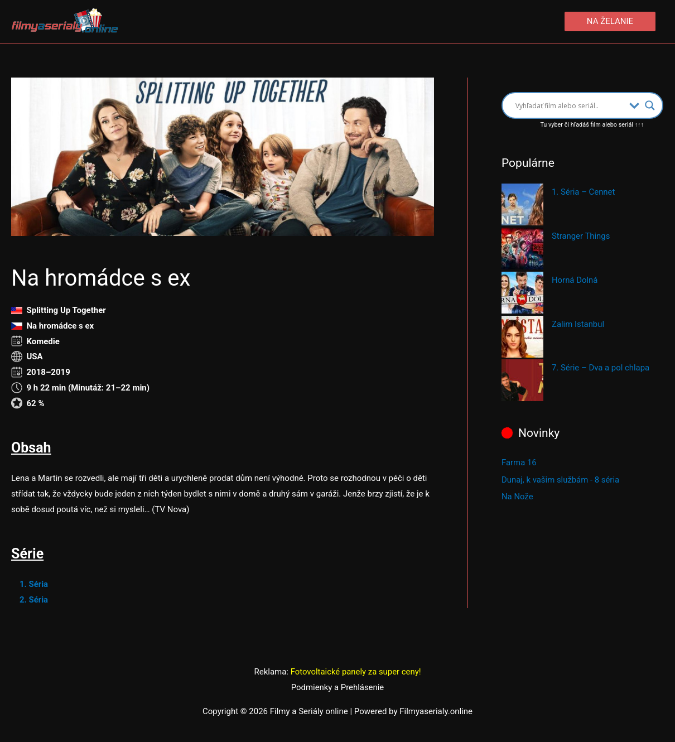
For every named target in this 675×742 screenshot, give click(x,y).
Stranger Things (581, 236)
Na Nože (517, 496)
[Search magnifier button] (650, 105)
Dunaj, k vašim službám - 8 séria (561, 479)
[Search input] (569, 105)
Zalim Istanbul (578, 324)
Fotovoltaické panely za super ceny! (356, 672)
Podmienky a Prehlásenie (337, 687)
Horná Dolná (575, 280)
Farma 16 (519, 462)
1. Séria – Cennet (583, 192)
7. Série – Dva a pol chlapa (601, 368)
